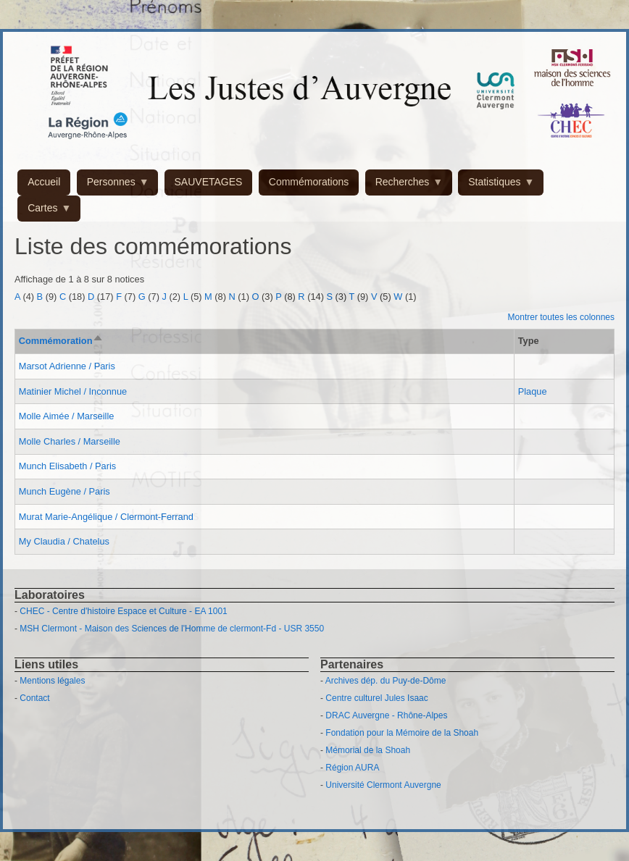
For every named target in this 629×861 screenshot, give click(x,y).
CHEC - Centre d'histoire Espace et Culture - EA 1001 (123, 611)
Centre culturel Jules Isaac (376, 698)
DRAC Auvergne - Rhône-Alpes (386, 715)
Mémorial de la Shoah (367, 750)
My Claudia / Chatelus (64, 541)
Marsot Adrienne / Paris (67, 366)
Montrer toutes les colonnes (561, 317)
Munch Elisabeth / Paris (67, 466)
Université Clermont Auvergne (383, 785)
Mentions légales (52, 681)
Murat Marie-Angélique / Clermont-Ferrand (106, 516)
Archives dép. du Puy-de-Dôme (385, 681)
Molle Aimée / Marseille (66, 416)
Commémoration (61, 340)
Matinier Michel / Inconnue (73, 391)
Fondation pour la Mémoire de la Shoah (401, 733)
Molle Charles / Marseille (69, 441)
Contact (34, 698)
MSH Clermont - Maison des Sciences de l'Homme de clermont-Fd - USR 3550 (172, 628)
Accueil (44, 182)
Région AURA (352, 768)
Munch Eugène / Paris (64, 491)
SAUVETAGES (209, 182)
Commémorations (309, 182)
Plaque (532, 391)
